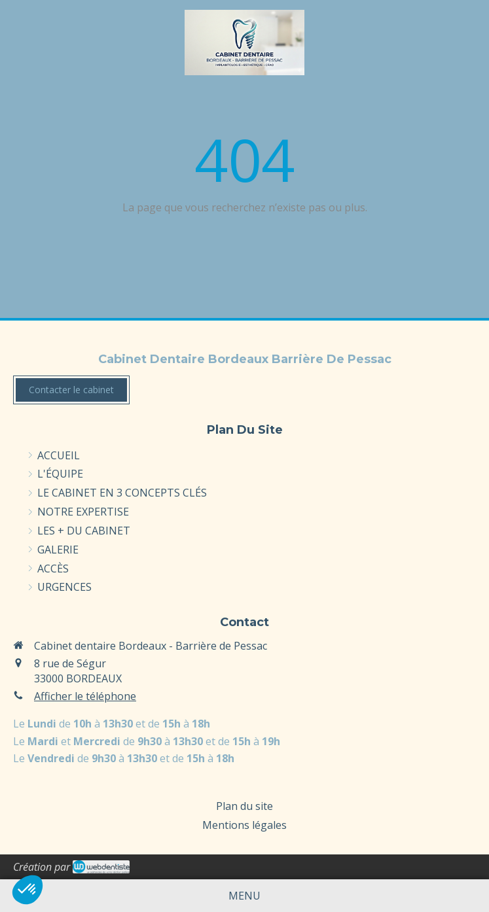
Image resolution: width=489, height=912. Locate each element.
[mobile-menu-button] (244, 896)
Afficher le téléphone (85, 696)
